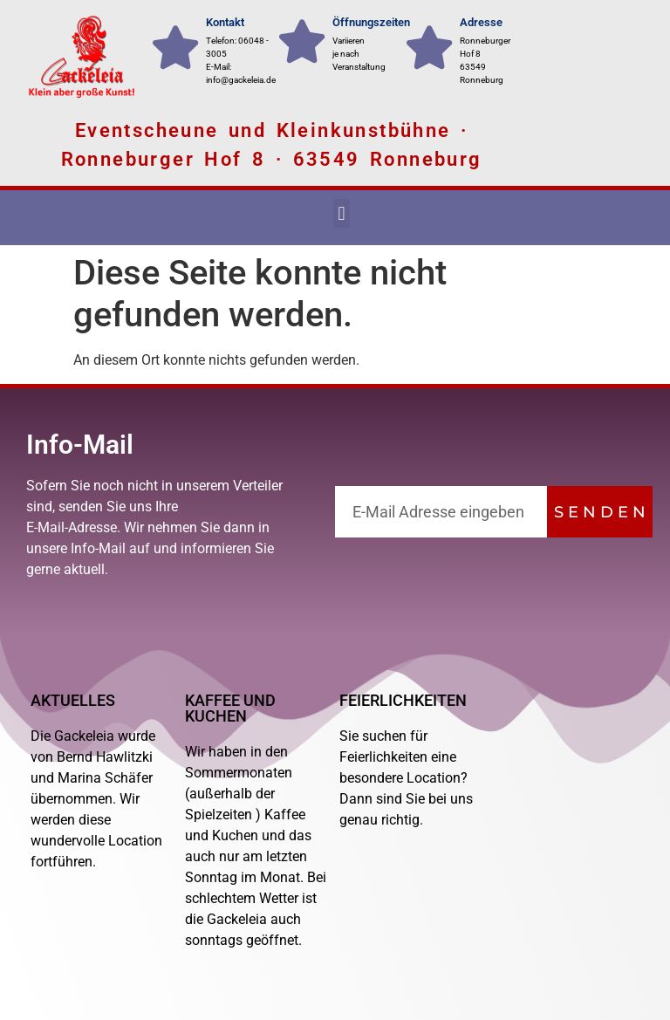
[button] (341, 213)
